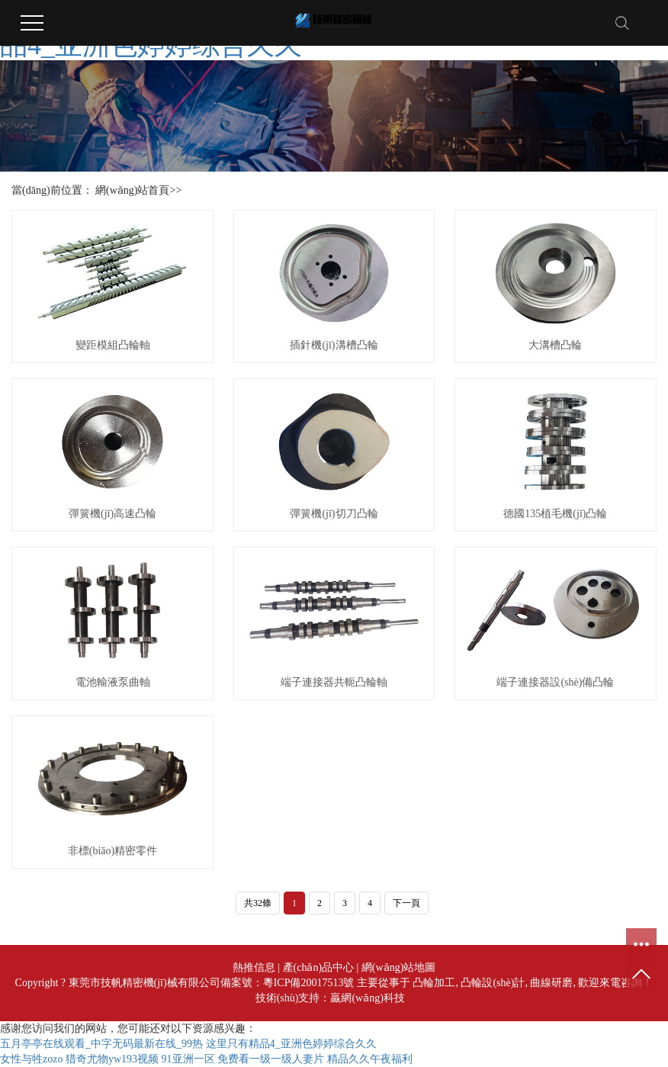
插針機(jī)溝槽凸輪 (333, 345)
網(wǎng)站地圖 (398, 967)
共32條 (257, 903)
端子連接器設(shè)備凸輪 (555, 682)
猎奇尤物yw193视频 (112, 1059)
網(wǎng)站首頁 (132, 190)
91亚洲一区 (188, 1059)
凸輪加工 (434, 982)
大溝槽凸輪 (555, 345)
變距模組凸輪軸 (112, 345)
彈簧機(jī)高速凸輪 (112, 513)
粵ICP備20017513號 (309, 982)
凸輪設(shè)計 (493, 982)
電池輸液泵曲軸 (112, 682)
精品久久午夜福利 (370, 1059)
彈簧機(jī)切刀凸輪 (333, 513)
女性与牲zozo (31, 1059)
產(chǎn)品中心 (319, 967)
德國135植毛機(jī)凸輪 (555, 513)
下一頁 (406, 903)
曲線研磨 (551, 982)
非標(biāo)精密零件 (112, 850)
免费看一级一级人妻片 (270, 1059)
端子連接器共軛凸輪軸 (334, 682)
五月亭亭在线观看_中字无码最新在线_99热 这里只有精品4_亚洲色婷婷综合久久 (188, 1043)
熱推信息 (254, 967)
